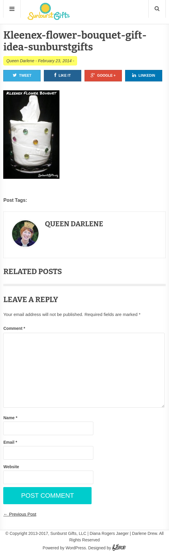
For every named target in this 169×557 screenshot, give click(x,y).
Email (10, 442)
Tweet (22, 75)
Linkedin (143, 75)
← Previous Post (19, 514)
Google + (103, 75)
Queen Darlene (20, 60)
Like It (62, 75)
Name (10, 417)
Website (11, 466)
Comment (14, 328)
